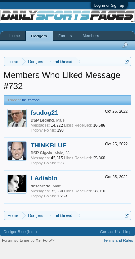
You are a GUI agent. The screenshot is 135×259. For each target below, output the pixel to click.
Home (14, 35)
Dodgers (39, 36)
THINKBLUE (49, 145)
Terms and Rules (118, 240)
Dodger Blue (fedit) (20, 232)
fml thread (31, 100)
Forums (65, 35)
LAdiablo (44, 178)
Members (90, 35)
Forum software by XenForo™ (28, 240)
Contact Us (110, 232)
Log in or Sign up (109, 5)
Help (127, 232)
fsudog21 (44, 112)
